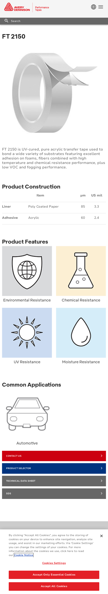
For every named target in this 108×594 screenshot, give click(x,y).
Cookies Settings (54, 563)
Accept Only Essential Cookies (54, 575)
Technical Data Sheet (54, 481)
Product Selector (54, 468)
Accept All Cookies (54, 586)
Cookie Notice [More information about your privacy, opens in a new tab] (23, 555)
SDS (54, 493)
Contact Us (54, 456)
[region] (54, 561)
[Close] (101, 535)
